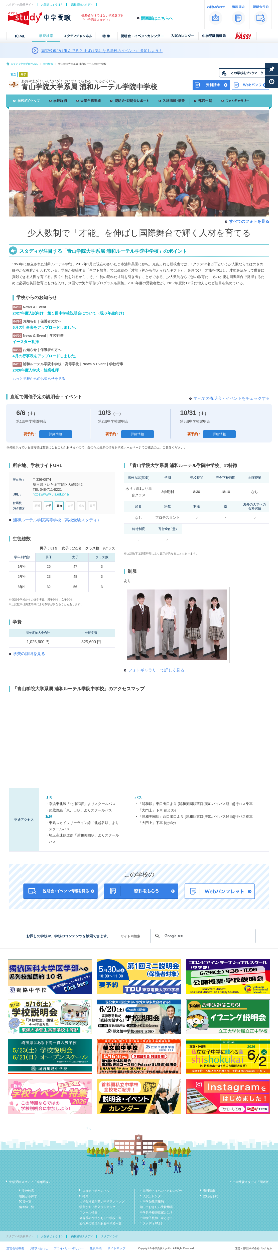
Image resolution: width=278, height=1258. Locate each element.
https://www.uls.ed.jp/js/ (51, 494)
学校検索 (48, 63)
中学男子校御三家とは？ (156, 1212)
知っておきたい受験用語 (156, 1207)
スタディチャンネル (95, 1190)
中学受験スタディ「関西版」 (252, 1182)
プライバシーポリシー (69, 1248)
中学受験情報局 (153, 1201)
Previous (12, 160)
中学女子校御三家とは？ (156, 1218)
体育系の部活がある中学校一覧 (100, 1218)
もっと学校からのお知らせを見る (39, 378)
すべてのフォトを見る (249, 221)
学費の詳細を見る (29, 654)
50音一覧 (25, 1201)
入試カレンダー (153, 1196)
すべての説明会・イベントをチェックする (232, 398)
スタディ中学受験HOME (24, 63)
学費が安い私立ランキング (97, 1207)
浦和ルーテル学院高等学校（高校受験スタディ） (57, 520)
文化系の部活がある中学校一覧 (100, 1223)
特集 (85, 1196)
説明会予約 (210, 1196)
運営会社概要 (15, 1248)
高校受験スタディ (82, 4)
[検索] (202, 936)
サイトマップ (116, 1248)
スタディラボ (109, 1236)
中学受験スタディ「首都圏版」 (30, 1182)
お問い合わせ (39, 1248)
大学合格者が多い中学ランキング (101, 1201)
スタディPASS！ (154, 1223)
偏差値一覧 (26, 1207)
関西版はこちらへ (157, 18)
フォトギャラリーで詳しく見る (156, 670)
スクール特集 (88, 1212)
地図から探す (28, 1196)
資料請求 (209, 1190)
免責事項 (96, 1248)
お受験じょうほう (52, 4)
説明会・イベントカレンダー (162, 1190)
